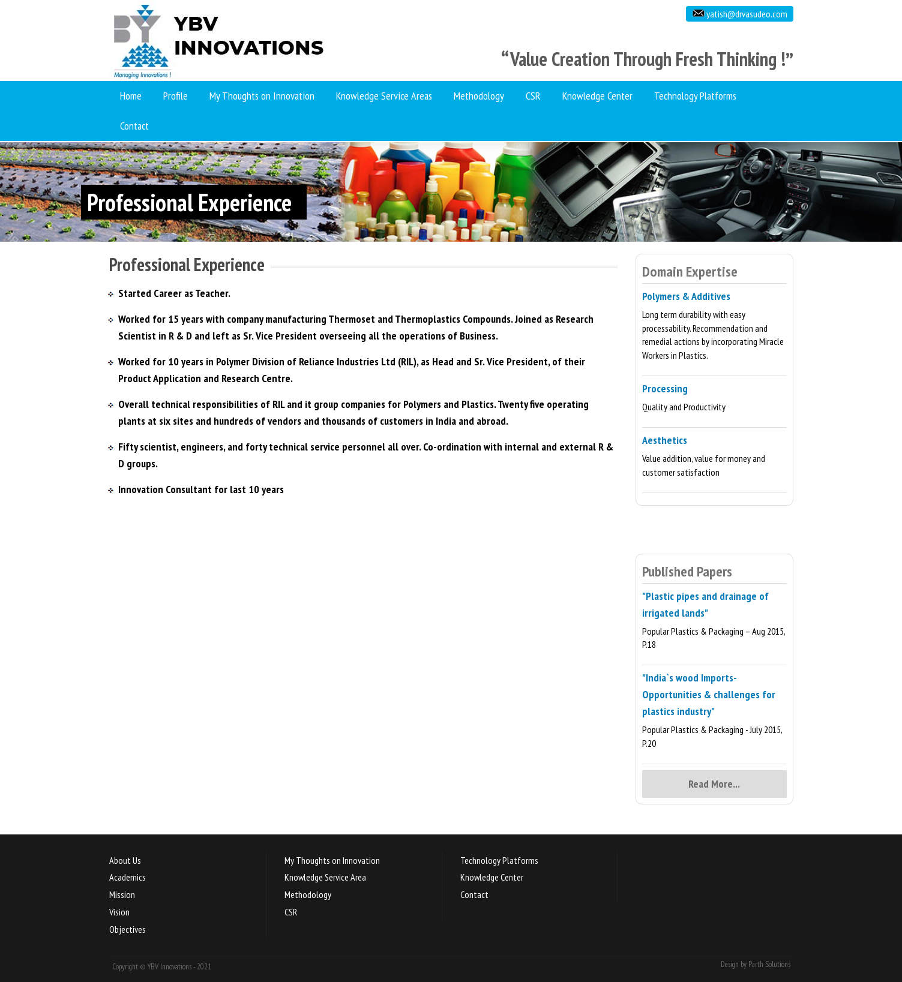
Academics (127, 877)
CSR (533, 96)
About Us (125, 860)
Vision (119, 912)
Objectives (127, 929)
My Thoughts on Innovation (261, 96)
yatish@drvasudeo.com (746, 14)
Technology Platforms (695, 96)
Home (131, 96)
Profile (175, 96)
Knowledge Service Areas (384, 96)
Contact (134, 126)
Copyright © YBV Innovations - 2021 (161, 967)
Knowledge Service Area (325, 877)
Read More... (714, 784)
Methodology (479, 96)
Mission (122, 894)
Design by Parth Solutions (755, 964)
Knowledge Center (597, 96)
